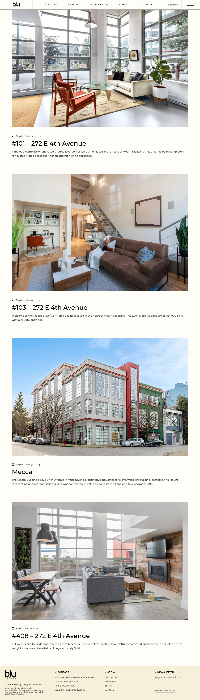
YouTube (110, 690)
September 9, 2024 (26, 300)
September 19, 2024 (26, 136)
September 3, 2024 (26, 464)
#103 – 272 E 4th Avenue (49, 307)
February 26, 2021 (25, 628)
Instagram (111, 677)
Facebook (111, 681)
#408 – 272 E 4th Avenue (51, 636)
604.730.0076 (71, 681)
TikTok (108, 685)
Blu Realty (16, 684)
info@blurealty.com (73, 689)
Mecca (22, 472)
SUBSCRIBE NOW (165, 690)
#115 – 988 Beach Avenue (79, 677)
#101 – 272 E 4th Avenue (49, 143)
